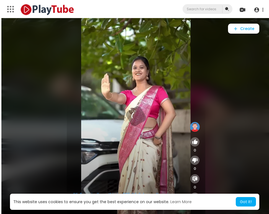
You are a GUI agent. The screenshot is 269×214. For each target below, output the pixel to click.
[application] (136, 116)
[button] (258, 9)
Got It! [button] (246, 202)
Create (243, 28)
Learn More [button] (181, 202)
